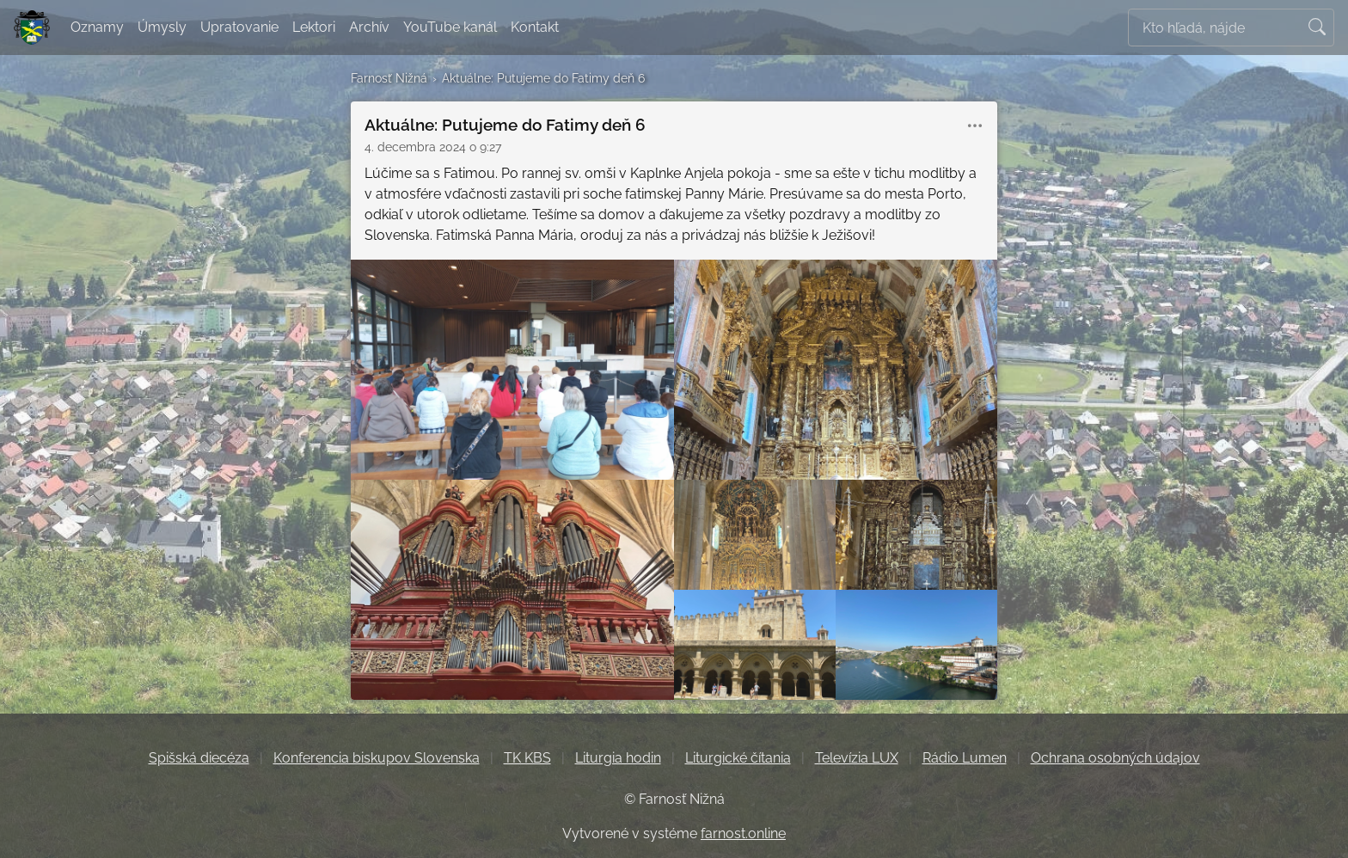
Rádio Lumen (964, 758)
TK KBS (527, 758)
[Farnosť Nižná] (32, 27)
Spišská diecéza (199, 758)
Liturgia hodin (618, 758)
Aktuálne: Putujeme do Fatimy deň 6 (543, 77)
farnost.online (743, 833)
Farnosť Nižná (389, 77)
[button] (974, 125)
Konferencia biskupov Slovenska (376, 758)
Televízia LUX (856, 758)
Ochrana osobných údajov (1115, 758)
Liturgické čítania (738, 758)
